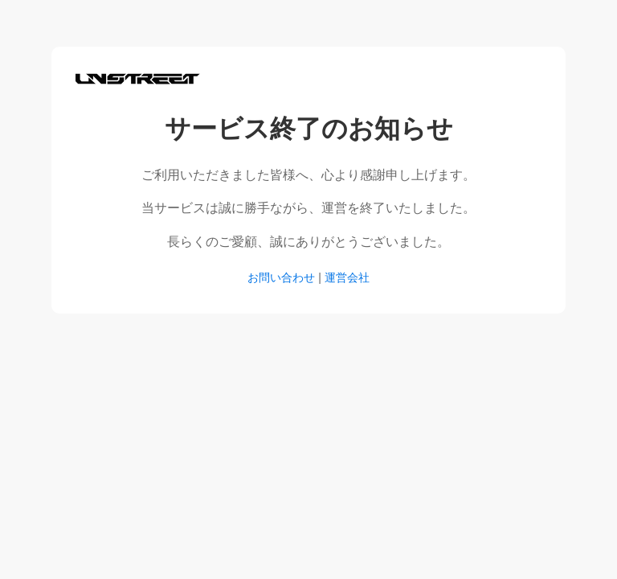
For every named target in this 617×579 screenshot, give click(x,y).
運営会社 (347, 277)
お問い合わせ (281, 277)
